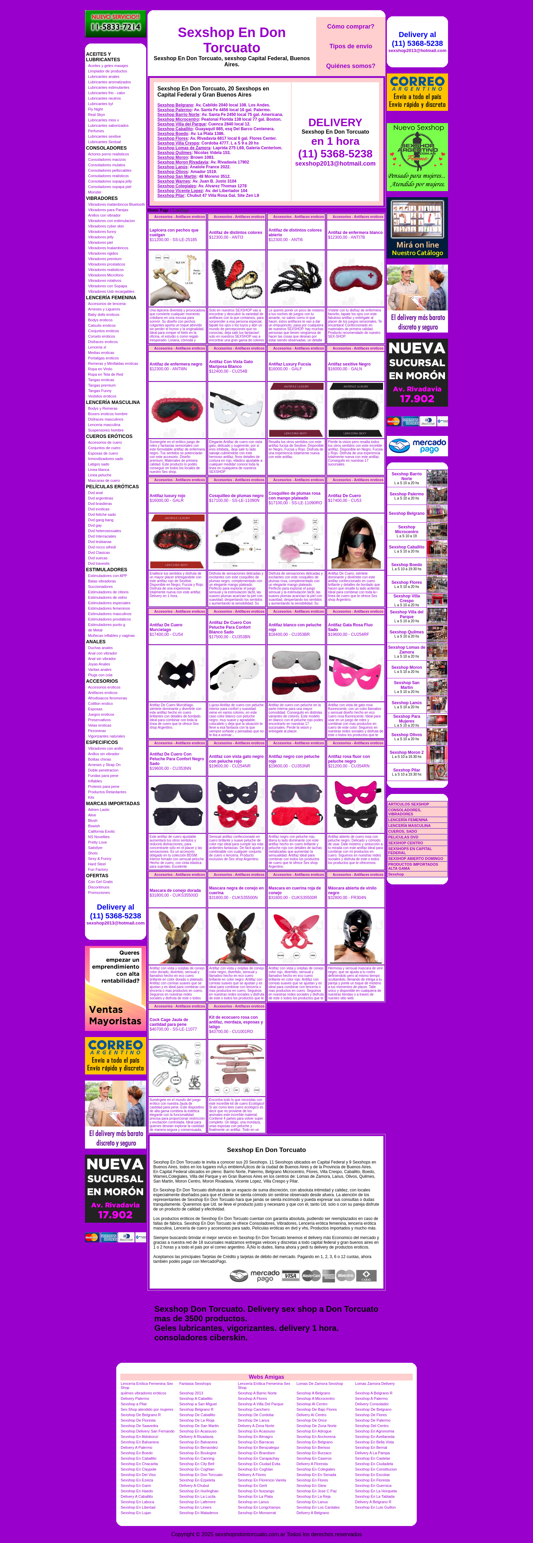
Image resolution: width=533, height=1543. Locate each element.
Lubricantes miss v (103, 120)
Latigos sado (98, 464)
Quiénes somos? (350, 66)
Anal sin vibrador (102, 659)
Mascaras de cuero (104, 480)
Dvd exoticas (98, 509)
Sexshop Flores (172, 138)
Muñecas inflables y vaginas (111, 635)
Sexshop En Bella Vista (374, 1442)
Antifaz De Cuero (344, 495)
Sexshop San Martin (176, 176)
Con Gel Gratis (100, 882)
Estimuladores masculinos (110, 614)
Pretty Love (97, 842)
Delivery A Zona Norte (256, 1426)
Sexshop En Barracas (256, 1442)
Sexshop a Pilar (134, 1404)
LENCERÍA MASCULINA (409, 826)
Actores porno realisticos (108, 154)
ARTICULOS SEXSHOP (408, 804)
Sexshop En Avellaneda (375, 1437)
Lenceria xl (97, 347)
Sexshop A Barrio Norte (257, 1393)
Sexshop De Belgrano (373, 1409)
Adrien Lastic (99, 810)
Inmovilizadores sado (105, 459)
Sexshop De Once (311, 1420)
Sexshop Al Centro (311, 1404)
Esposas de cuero (103, 453)
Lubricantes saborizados (108, 125)
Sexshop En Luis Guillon (375, 1507)
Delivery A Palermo (136, 1447)
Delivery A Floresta (312, 1464)
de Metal (95, 630)
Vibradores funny (102, 232)
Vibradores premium (105, 259)
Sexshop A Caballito (195, 1398)
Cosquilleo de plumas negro (236, 495)
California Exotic (101, 831)
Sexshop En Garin (136, 1485)
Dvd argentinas (100, 498)
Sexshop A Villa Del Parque (260, 1404)
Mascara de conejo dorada (175, 890)
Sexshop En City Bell (196, 1464)
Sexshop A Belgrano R (374, 1393)
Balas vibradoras (102, 581)
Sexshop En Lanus (312, 1502)
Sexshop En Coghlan (196, 1469)
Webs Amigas (266, 1377)
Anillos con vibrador (104, 215)
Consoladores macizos (107, 159)
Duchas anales (100, 648)
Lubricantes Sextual (104, 142)
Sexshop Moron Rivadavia (182, 162)
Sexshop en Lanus (253, 1502)
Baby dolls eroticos (103, 314)
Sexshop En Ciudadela (374, 1464)
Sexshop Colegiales (176, 186)
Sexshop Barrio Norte (178, 114)
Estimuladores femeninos (109, 608)
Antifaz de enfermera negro (176, 364)
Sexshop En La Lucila (197, 1496)
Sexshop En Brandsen (256, 1453)
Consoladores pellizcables (110, 170)
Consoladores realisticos (108, 176)
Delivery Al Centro (311, 1415)
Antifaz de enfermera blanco (355, 232)
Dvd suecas (97, 558)
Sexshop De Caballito (197, 1415)
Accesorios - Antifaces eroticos (179, 217)
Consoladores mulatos (106, 165)
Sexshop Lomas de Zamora (183, 148)
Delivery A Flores (252, 1475)
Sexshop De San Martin (199, 1426)
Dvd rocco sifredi (102, 547)
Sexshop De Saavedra (139, 1426)
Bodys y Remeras (103, 408)
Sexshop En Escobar (372, 1475)
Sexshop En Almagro (255, 1437)
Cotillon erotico (100, 703)
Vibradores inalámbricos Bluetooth (116, 204)
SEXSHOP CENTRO (405, 843)
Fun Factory (98, 869)
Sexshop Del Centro (372, 1426)
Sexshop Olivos (172, 171)
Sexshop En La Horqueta (376, 1491)
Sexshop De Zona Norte (316, 1426)
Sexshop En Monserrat (257, 1513)
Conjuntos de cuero (104, 448)
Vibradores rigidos (103, 253)
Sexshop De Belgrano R (141, 1415)
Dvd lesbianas (99, 542)
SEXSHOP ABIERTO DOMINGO (415, 859)
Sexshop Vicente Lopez (180, 190)
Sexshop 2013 (191, 1393)
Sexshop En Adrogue (313, 1431)
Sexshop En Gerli (252, 1485)
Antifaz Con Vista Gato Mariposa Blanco (231, 364)
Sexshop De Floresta (138, 1420)
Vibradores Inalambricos (108, 248)
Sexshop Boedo (172, 133)
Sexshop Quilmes (174, 152)
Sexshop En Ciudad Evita (259, 1464)
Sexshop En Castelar (372, 1458)
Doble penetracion (103, 770)
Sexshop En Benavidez (198, 1447)
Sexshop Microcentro (178, 119)
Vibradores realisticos (106, 270)
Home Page (158, 210)
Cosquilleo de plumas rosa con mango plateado (295, 496)
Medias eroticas (101, 353)
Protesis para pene (103, 786)
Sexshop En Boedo (137, 1453)
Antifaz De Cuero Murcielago (166, 627)
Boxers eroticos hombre (107, 414)
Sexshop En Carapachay (258, 1458)
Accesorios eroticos (104, 687)
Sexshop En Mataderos (198, 1513)
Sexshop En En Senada (316, 1475)
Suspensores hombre (106, 430)
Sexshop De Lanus (254, 1420)
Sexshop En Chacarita (139, 1464)
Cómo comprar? (350, 26)
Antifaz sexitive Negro (349, 364)
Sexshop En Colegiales (315, 1469)
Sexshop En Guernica (373, 1485)
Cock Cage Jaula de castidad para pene (169, 1022)
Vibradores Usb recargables (111, 291)
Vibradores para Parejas (108, 210)
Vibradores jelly (101, 237)
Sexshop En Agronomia (374, 1431)
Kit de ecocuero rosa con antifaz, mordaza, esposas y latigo (236, 1022)
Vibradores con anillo (105, 748)
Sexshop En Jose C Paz (316, 1491)
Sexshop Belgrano (175, 105)
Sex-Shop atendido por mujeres (147, 1409)
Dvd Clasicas (99, 552)
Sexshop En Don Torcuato (232, 40)
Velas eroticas (99, 725)
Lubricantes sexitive (104, 136)
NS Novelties (99, 837)
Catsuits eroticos (102, 325)
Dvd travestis (99, 563)
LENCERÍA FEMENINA (408, 820)
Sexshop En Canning (196, 1458)
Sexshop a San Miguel (198, 1404)
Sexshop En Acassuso (197, 1431)
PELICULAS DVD (403, 837)
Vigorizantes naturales (106, 736)
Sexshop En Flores (312, 1480)
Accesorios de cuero (105, 442)
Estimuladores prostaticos (109, 619)
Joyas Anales (99, 664)
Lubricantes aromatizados (109, 82)
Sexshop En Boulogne (197, 1453)
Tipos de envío (350, 46)
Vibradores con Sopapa (107, 286)
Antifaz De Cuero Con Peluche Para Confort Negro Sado (177, 759)
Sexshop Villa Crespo (178, 143)
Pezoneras (97, 731)
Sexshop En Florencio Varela (262, 1480)
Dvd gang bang (101, 520)
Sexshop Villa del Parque (181, 124)
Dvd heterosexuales (104, 531)
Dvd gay (95, 525)
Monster (95, 192)
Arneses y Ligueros (104, 309)
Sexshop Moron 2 (407, 752)
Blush (93, 820)
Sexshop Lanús (172, 167)
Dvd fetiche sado (102, 514)
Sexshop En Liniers (195, 1507)
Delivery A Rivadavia (196, 1437)
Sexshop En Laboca (137, 1502)
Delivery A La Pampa (372, 1453)
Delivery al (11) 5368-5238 (115, 911)
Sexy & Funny (99, 859)
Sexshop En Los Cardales (318, 1507)
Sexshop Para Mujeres (406, 719)
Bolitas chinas (99, 759)
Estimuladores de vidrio (107, 597)
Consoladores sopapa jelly (110, 181)
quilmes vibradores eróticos (143, 1393)
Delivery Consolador (372, 1404)
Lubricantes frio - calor (106, 93)
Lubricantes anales (103, 76)
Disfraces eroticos (103, 342)
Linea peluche (99, 475)
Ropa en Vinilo (100, 369)
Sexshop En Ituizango (256, 1491)
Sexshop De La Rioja (196, 1420)
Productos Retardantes (107, 792)
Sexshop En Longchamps (259, 1507)
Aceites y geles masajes (108, 66)
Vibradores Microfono (105, 275)
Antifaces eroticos (103, 693)
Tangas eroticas (101, 380)
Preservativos (99, 720)
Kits (91, 797)
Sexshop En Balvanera (140, 1442)
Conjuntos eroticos (103, 331)
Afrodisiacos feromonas (107, 698)
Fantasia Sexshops (195, 1383)
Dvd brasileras (100, 504)
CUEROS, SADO (402, 831)
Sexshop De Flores (371, 1415)
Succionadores (100, 586)
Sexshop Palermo (174, 109)
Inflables (95, 781)
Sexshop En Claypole (138, 1469)
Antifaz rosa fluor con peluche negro (349, 759)
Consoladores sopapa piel (109, 187)
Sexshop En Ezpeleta (197, 1480)
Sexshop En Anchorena (316, 1437)
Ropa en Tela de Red (105, 374)
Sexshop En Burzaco (313, 1453)
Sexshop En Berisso (313, 1447)
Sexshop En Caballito (138, 1458)
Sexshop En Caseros (313, 1458)
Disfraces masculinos (105, 419)
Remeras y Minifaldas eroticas (113, 363)
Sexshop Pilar (170, 195)
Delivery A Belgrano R (373, 1502)
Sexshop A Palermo (371, 1398)
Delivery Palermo (135, 1398)
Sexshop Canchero (254, 1409)
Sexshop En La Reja (313, 1496)
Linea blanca (98, 470)
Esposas (95, 709)
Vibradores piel (100, 242)
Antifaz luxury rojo (167, 495)
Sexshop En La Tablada (375, 1496)
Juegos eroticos (101, 714)
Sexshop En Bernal (371, 1447)
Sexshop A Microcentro (315, 1398)
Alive (92, 815)
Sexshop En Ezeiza (137, 1480)
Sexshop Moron (172, 157)
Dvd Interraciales (102, 536)
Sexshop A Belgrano (313, 1393)
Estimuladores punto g (106, 625)
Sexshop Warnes (173, 181)
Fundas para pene (103, 776)
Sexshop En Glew (311, 1485)
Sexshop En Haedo (137, 1491)
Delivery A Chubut (194, 1485)
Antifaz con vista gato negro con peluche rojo (236, 759)
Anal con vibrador (102, 653)
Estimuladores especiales (109, 603)
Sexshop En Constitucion (376, 1469)
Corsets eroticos (101, 336)
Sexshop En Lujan (136, 1513)
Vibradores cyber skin (106, 226)
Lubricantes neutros (104, 98)
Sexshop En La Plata (255, 1496)
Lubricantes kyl (100, 104)
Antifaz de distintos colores (235, 232)
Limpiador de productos (107, 71)
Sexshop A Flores (252, 1398)
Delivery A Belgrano (312, 1513)
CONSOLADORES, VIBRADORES (404, 812)
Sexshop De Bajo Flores (316, 1409)
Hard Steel (97, 864)
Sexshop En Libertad (138, 1507)
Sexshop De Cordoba (256, 1415)
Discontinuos (98, 887)
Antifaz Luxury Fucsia (290, 364)
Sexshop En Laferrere (197, 1502)
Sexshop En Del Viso (138, 1475)
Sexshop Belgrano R (196, 1409)
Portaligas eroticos (103, 358)
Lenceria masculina (104, 425)
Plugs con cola (100, 675)
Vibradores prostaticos (106, 264)
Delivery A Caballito (137, 1496)
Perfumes (96, 131)
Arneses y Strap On (104, 765)
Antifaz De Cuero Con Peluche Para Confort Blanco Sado (230, 627)
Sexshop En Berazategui (258, 1447)
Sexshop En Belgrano (314, 1442)
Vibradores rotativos (104, 280)
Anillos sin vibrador (103, 754)
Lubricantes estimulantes (109, 87)
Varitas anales (99, 669)
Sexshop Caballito (175, 128)
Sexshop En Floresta (372, 1480)
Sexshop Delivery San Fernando (147, 1431)
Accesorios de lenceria (107, 304)
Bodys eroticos (100, 320)
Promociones (99, 893)
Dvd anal (95, 493)
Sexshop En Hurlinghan (199, 1491)
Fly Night (95, 109)
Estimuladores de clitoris (108, 592)
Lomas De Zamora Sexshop (319, 1383)
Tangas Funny (99, 391)
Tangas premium (102, 385)
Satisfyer (95, 848)
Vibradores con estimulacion (111, 221)
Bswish (94, 826)
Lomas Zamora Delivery (375, 1383)
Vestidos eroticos (102, 396)
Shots (93, 853)
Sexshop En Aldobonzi (139, 1437)
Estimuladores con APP (107, 576)
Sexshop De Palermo (373, 1420)
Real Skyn (96, 115)
